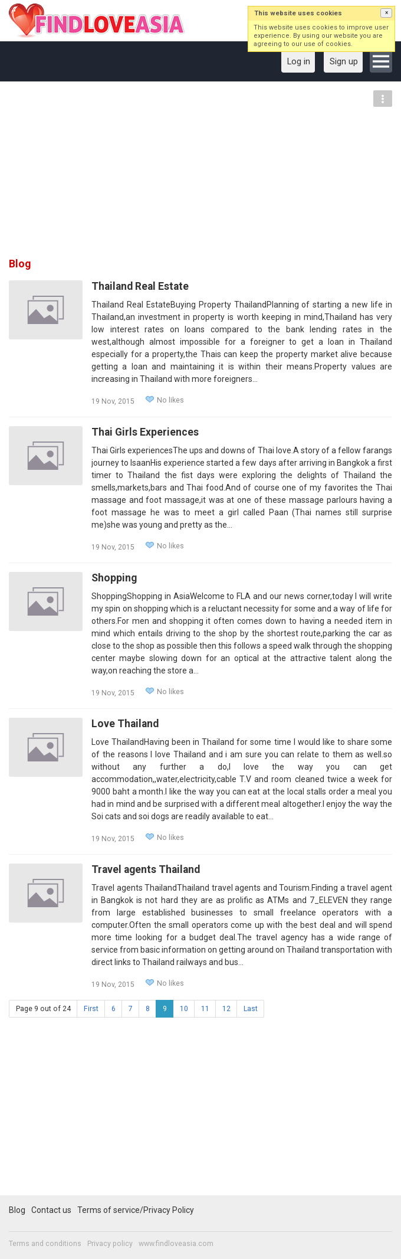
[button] (386, 13)
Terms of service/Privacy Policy (135, 1210)
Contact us (51, 1210)
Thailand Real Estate (140, 286)
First (91, 1009)
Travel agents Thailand (145, 869)
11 (205, 1009)
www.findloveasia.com (176, 1244)
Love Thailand (125, 724)
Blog (17, 1210)
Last (251, 1009)
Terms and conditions (45, 1244)
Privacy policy (110, 1244)
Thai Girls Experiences (145, 432)
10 (184, 1009)
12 (226, 1009)
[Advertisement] (200, 173)
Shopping (114, 578)
